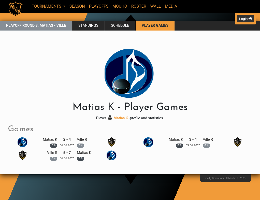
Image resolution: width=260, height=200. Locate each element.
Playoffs (98, 6)
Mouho (119, 6)
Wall (155, 6)
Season (77, 6)
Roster (138, 6)
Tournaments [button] (47, 6)
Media (171, 6)
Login (245, 19)
